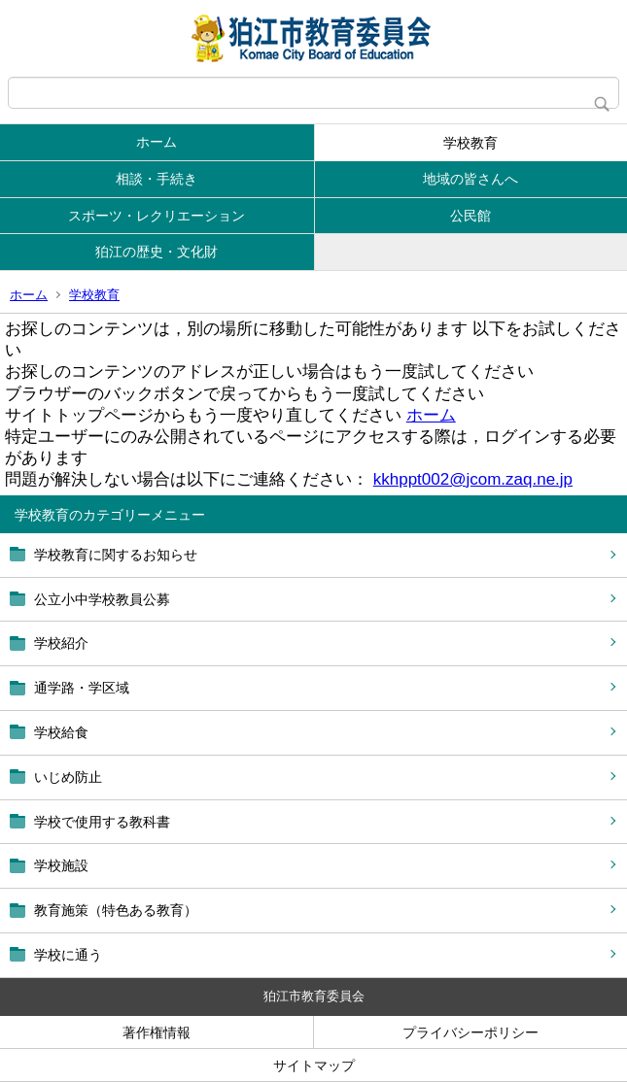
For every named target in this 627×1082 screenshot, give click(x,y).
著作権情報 (156, 1032)
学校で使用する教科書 (102, 821)
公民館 (470, 215)
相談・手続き (156, 178)
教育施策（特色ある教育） (115, 910)
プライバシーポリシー (470, 1032)
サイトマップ (314, 1065)
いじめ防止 (68, 777)
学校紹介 (61, 643)
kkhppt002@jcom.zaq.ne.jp (473, 479)
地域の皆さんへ (470, 178)
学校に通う (68, 955)
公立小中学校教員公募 (102, 599)
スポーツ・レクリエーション (156, 215)
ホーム (156, 142)
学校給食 (61, 732)
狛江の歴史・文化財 (156, 251)
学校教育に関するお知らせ (115, 554)
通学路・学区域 (81, 687)
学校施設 (61, 865)
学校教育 (470, 143)
